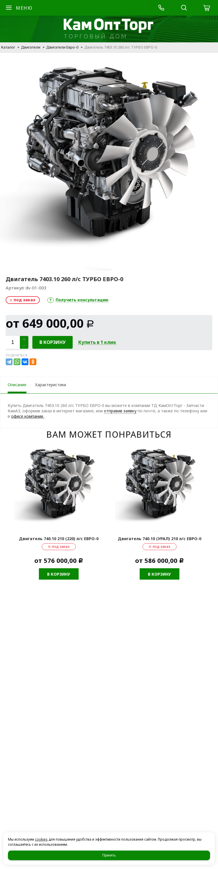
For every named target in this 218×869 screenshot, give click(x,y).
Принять (109, 855)
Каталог (8, 47)
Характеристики (50, 384)
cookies (41, 839)
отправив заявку (120, 410)
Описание (17, 384)
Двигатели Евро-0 (62, 47)
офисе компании (27, 416)
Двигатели (30, 47)
